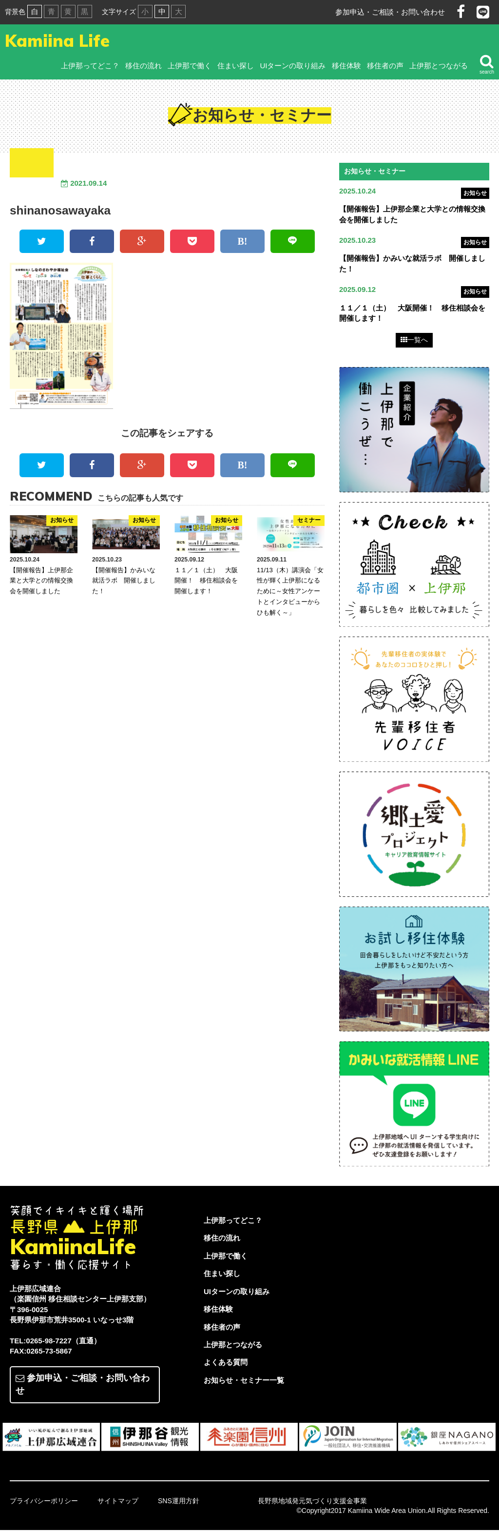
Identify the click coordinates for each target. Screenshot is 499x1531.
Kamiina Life (57, 40)
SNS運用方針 (178, 1502)
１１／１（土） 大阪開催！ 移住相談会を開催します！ (206, 580)
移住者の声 (385, 65)
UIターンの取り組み (293, 65)
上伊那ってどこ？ (90, 65)
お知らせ (475, 193)
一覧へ (414, 340)
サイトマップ (117, 1502)
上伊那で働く (189, 65)
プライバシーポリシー (44, 1502)
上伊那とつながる (438, 65)
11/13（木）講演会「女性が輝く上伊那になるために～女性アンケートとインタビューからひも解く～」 (290, 591)
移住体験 (346, 65)
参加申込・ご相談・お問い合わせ (390, 12)
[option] (51, 1438)
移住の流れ (143, 65)
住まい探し (235, 65)
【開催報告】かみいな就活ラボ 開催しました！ (123, 580)
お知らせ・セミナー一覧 (244, 1381)
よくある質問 (226, 1363)
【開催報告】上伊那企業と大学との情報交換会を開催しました (41, 580)
